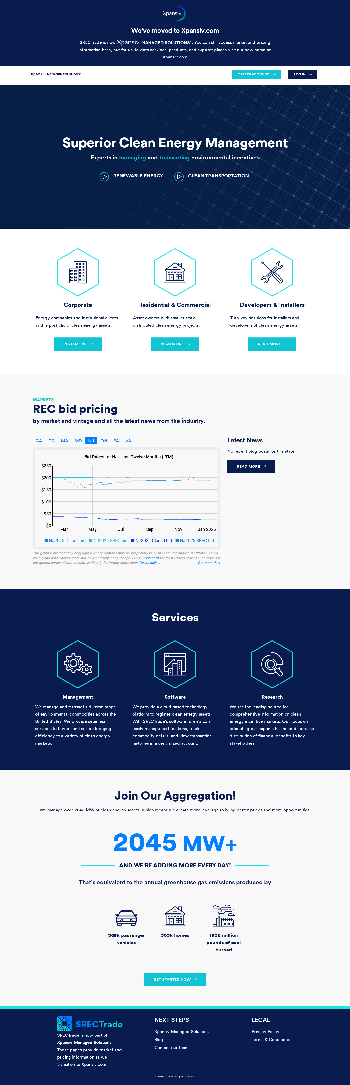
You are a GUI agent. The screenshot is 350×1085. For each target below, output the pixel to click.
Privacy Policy (265, 1031)
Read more (74, 344)
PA (116, 440)
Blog (158, 1039)
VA (128, 440)
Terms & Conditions (271, 1039)
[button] (131, 176)
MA (64, 440)
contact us (151, 558)
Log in (300, 74)
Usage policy (149, 562)
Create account (253, 74)
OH (103, 440)
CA (39, 440)
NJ (91, 440)
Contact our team (171, 1047)
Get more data (209, 562)
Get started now (172, 979)
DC (51, 440)
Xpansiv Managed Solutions (181, 1031)
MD (78, 440)
